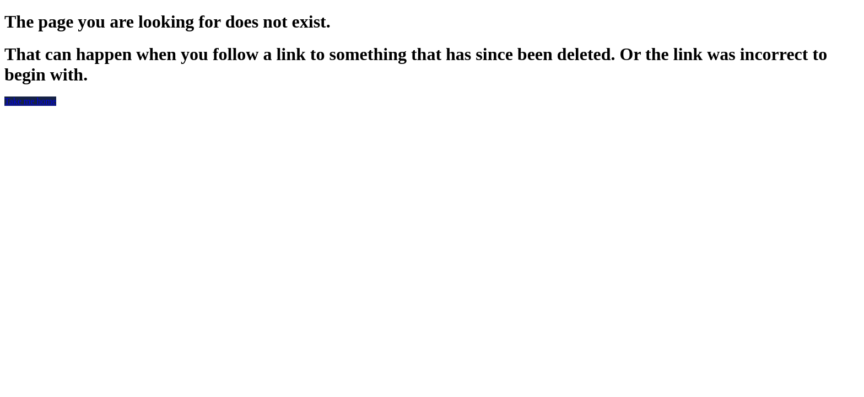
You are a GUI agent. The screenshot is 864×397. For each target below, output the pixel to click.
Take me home (30, 101)
